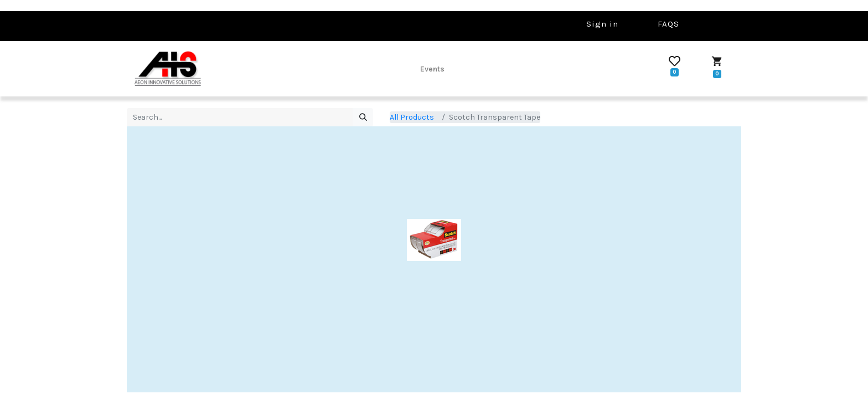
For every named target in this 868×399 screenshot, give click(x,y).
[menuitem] (432, 68)
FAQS (668, 24)
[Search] (363, 117)
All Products (412, 117)
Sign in (602, 24)
